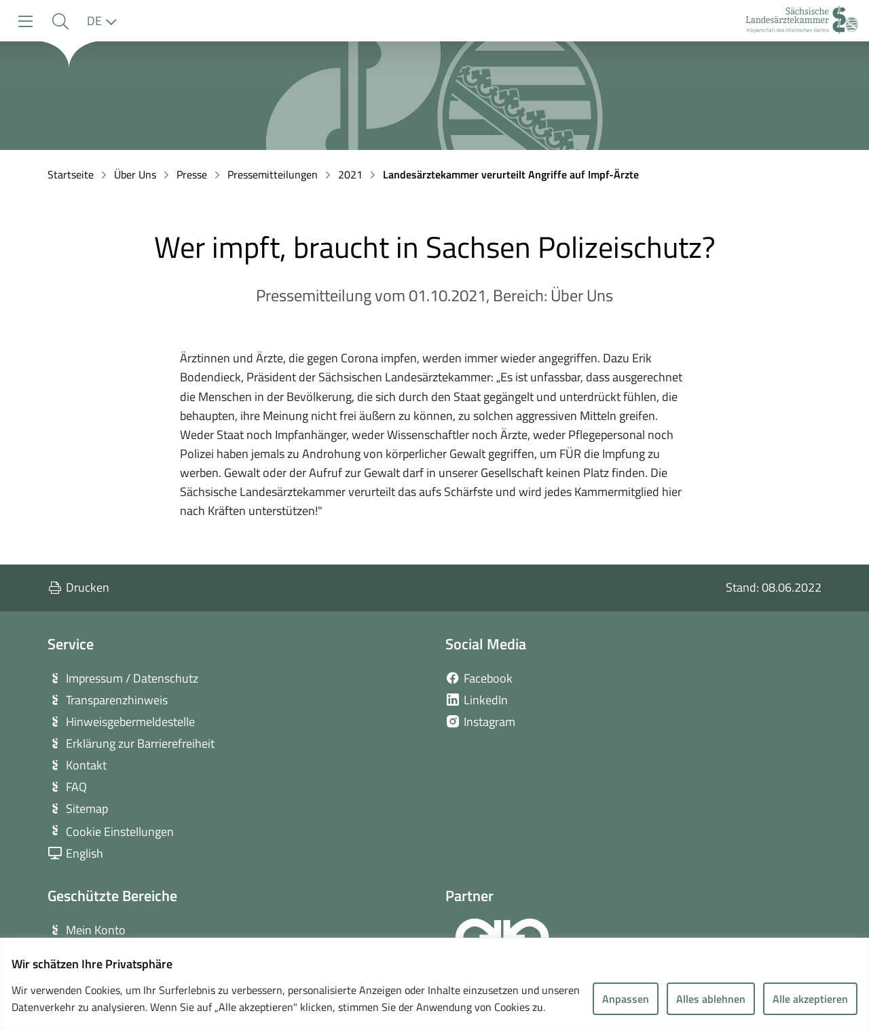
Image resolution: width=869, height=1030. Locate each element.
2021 (350, 174)
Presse (192, 174)
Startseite (71, 174)
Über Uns (135, 174)
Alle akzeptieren (810, 999)
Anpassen (625, 999)
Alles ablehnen (710, 999)
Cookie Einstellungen (120, 831)
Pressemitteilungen (272, 174)
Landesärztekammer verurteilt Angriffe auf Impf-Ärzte (511, 174)
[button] (60, 21)
